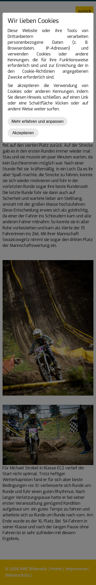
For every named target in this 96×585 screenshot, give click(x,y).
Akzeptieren (23, 133)
